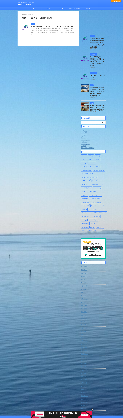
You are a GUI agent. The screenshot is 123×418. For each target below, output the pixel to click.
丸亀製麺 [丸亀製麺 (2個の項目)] (85, 213)
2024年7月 (83, 301)
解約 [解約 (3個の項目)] (92, 216)
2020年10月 (84, 385)
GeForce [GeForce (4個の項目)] (96, 156)
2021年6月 (83, 362)
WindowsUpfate (54, 28)
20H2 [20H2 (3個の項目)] (84, 145)
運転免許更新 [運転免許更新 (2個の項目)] (92, 220)
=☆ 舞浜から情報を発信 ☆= (61, 410)
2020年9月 (83, 388)
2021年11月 (84, 346)
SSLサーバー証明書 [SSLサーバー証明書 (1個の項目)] (95, 184)
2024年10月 (84, 291)
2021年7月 (83, 359)
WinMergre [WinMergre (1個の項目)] (85, 195)
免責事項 (48, 407)
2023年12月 (84, 310)
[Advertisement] (93, 23)
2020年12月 (84, 378)
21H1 (41, 28)
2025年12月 (84, 262)
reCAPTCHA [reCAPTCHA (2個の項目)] (93, 181)
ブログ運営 (61, 8)
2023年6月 (83, 317)
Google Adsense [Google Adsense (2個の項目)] (86, 159)
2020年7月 (83, 391)
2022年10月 (84, 330)
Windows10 (48, 28)
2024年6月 (83, 304)
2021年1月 (83, 375)
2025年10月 (84, 268)
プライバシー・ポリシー (64, 407)
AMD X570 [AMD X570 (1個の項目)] (91, 152)
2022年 (28, 14)
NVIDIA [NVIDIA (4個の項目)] (84, 181)
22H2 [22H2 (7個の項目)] (84, 149)
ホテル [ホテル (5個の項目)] (84, 209)
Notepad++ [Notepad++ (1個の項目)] (97, 177)
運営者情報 (74, 407)
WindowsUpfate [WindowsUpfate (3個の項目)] (96, 191)
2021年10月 (84, 349)
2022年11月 (84, 327)
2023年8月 (83, 314)
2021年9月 (83, 352)
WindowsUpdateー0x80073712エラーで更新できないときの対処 (50, 26)
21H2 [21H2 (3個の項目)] (98, 145)
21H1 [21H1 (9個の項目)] (91, 145)
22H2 (44, 28)
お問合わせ (54, 407)
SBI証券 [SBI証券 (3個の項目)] (84, 184)
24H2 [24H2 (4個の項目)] (98, 149)
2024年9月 (83, 294)
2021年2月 (83, 372)
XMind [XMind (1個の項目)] (93, 195)
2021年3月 (83, 369)
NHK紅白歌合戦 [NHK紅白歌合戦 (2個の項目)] (86, 177)
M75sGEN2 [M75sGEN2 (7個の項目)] (85, 174)
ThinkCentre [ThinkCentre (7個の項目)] (85, 188)
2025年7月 (83, 272)
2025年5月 (83, 278)
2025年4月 (83, 281)
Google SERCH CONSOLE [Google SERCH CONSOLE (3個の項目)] (89, 166)
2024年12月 (84, 285)
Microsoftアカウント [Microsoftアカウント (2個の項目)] (97, 174)
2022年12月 (84, 323)
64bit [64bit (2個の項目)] (84, 152)
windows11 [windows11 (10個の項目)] (85, 191)
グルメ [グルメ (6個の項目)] (84, 199)
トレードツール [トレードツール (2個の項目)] (86, 206)
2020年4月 (83, 394)
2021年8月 (83, 356)
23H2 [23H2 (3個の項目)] (91, 149)
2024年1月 (83, 307)
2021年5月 (83, 365)
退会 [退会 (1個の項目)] (84, 220)
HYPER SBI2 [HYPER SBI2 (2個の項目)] (86, 170)
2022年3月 (83, 336)
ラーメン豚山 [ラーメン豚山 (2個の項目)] (93, 209)
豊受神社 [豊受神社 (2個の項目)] (100, 216)
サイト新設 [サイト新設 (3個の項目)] (92, 199)
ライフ (35, 8)
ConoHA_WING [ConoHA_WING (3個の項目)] (86, 156)
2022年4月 (83, 333)
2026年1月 (83, 259)
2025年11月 (84, 265)
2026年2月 (83, 256)
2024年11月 (84, 288)
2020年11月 (84, 382)
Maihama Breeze (24, 4)
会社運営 (88, 8)
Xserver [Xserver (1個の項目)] (101, 195)
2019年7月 (83, 398)
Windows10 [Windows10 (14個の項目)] (96, 188)
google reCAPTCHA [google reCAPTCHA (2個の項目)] (87, 163)
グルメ (48, 8)
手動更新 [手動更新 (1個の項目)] (93, 213)
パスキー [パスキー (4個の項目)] (97, 206)
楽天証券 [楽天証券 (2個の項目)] (85, 216)
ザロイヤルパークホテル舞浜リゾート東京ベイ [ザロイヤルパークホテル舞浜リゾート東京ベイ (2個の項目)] (94, 202)
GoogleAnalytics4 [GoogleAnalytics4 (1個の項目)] (99, 159)
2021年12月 (84, 343)
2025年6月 (83, 275)
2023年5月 (83, 320)
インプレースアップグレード (65, 28)
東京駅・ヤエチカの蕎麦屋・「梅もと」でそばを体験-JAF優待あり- (97, 97)
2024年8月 (83, 298)
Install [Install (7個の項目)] (94, 170)
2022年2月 (83, 340)
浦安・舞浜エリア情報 (74, 8)
